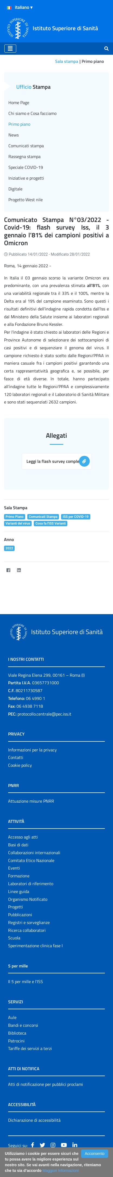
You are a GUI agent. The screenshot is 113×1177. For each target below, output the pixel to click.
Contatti (15, 757)
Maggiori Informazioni (60, 1170)
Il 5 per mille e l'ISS (25, 981)
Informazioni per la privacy (32, 750)
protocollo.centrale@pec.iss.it (44, 714)
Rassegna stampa (24, 156)
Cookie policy (20, 765)
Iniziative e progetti (26, 178)
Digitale (15, 189)
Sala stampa (66, 61)
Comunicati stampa (26, 145)
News (13, 135)
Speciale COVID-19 (25, 167)
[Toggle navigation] (10, 49)
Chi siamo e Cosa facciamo (32, 113)
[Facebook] (8, 570)
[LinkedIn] (19, 570)
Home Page (18, 102)
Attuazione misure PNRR (31, 801)
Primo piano (19, 124)
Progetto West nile (25, 199)
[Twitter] (29, 570)
